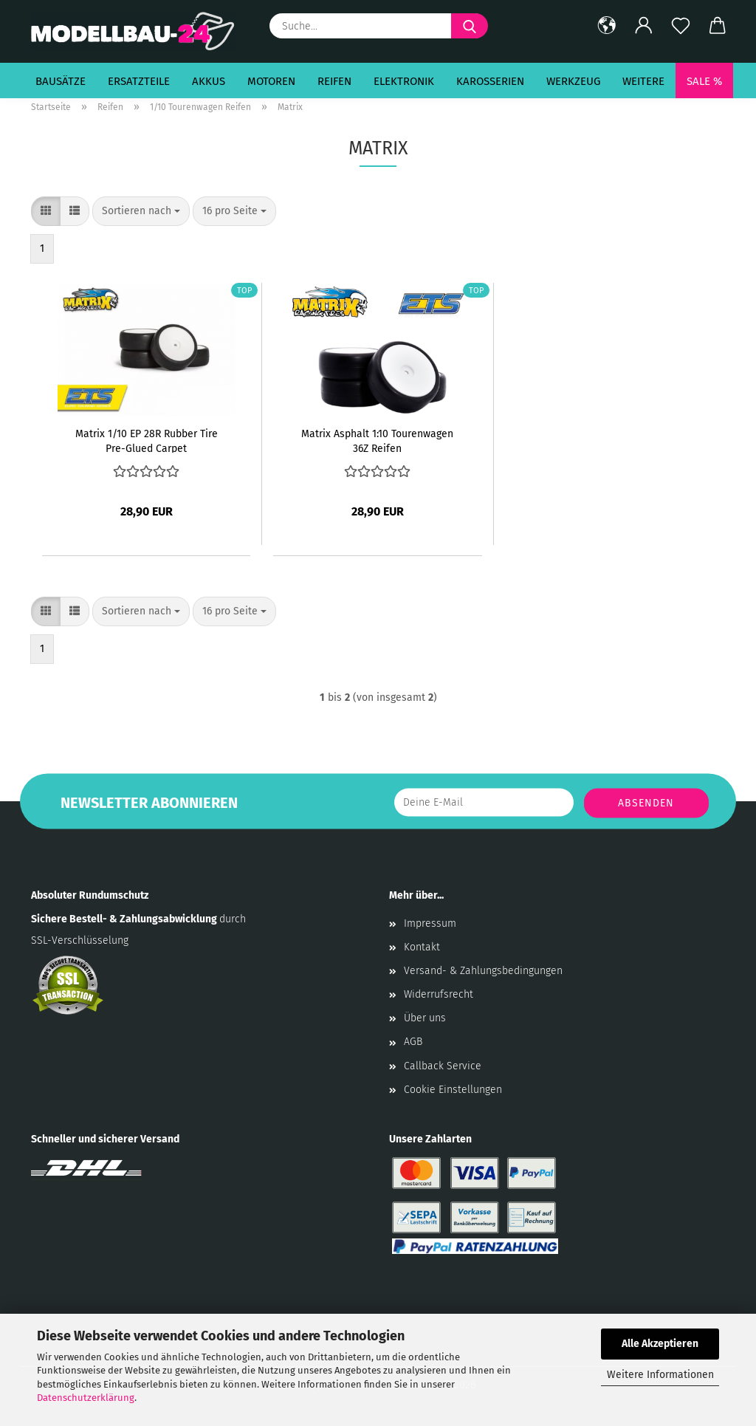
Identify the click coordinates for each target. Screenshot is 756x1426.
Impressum (430, 923)
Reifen (334, 81)
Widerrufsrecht (438, 994)
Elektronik (404, 81)
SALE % (704, 81)
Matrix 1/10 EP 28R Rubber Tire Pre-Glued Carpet (146, 440)
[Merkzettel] (680, 26)
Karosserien (490, 81)
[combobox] (141, 211)
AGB (413, 1041)
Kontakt (422, 947)
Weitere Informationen (660, 1374)
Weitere (643, 81)
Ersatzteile (139, 81)
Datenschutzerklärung (85, 1397)
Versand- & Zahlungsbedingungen (483, 970)
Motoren (271, 81)
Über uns (425, 1018)
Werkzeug (573, 81)
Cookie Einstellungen (453, 1089)
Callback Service (442, 1066)
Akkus (208, 81)
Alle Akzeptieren (660, 1343)
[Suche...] (469, 25)
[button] (606, 26)
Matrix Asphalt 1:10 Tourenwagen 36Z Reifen (377, 440)
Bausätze (60, 81)
